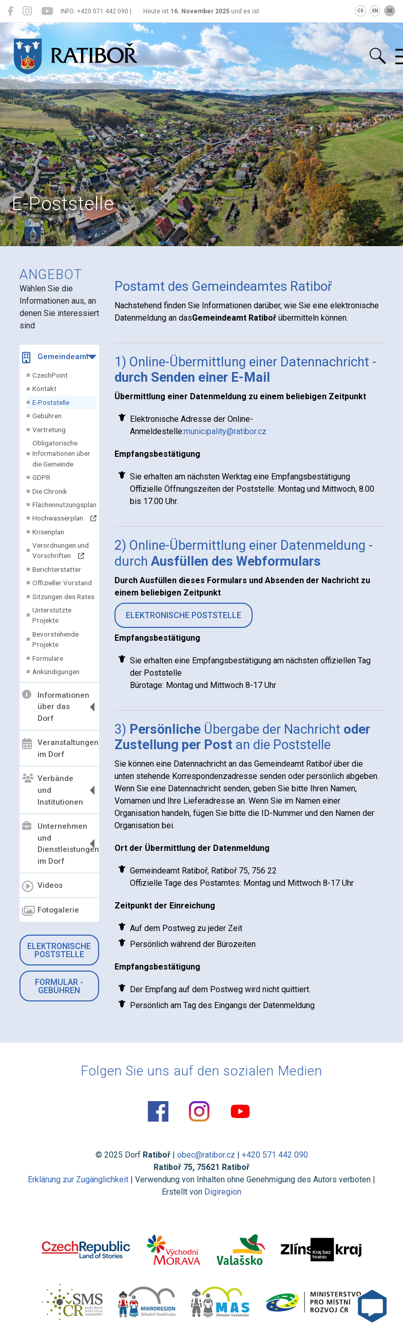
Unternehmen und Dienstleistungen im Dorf (59, 844)
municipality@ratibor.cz (225, 431)
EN (375, 10)
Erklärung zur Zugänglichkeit (78, 1179)
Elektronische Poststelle (59, 950)
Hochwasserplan (64, 518)
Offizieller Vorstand (62, 583)
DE (390, 10)
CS (360, 10)
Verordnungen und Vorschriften (60, 550)
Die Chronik (49, 491)
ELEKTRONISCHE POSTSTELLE (183, 615)
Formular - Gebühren (59, 986)
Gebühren (47, 416)
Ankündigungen (56, 671)
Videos (42, 886)
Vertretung (49, 429)
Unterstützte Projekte (51, 615)
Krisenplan (48, 532)
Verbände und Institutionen (52, 790)
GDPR (41, 477)
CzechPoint (50, 375)
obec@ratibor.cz (206, 1155)
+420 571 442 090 (275, 1155)
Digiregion (222, 1192)
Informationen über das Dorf (55, 706)
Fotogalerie (50, 911)
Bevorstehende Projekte (55, 639)
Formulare (47, 658)
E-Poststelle (50, 402)
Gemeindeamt (55, 357)
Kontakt (44, 388)
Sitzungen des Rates (63, 596)
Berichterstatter (56, 569)
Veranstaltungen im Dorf (59, 748)
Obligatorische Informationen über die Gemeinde (61, 453)
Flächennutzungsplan (64, 504)
